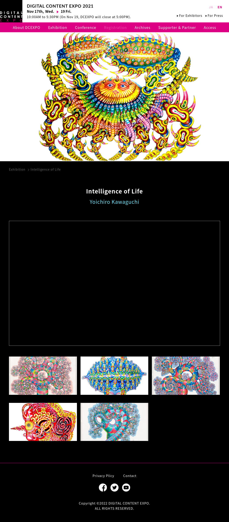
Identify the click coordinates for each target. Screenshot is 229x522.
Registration (115, 27)
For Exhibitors (190, 15)
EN (220, 7)
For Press (215, 15)
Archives (143, 27)
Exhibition (57, 27)
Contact (129, 475)
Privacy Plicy (103, 475)
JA (211, 7)
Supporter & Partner (177, 27)
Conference (85, 27)
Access (210, 27)
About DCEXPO (26, 27)
